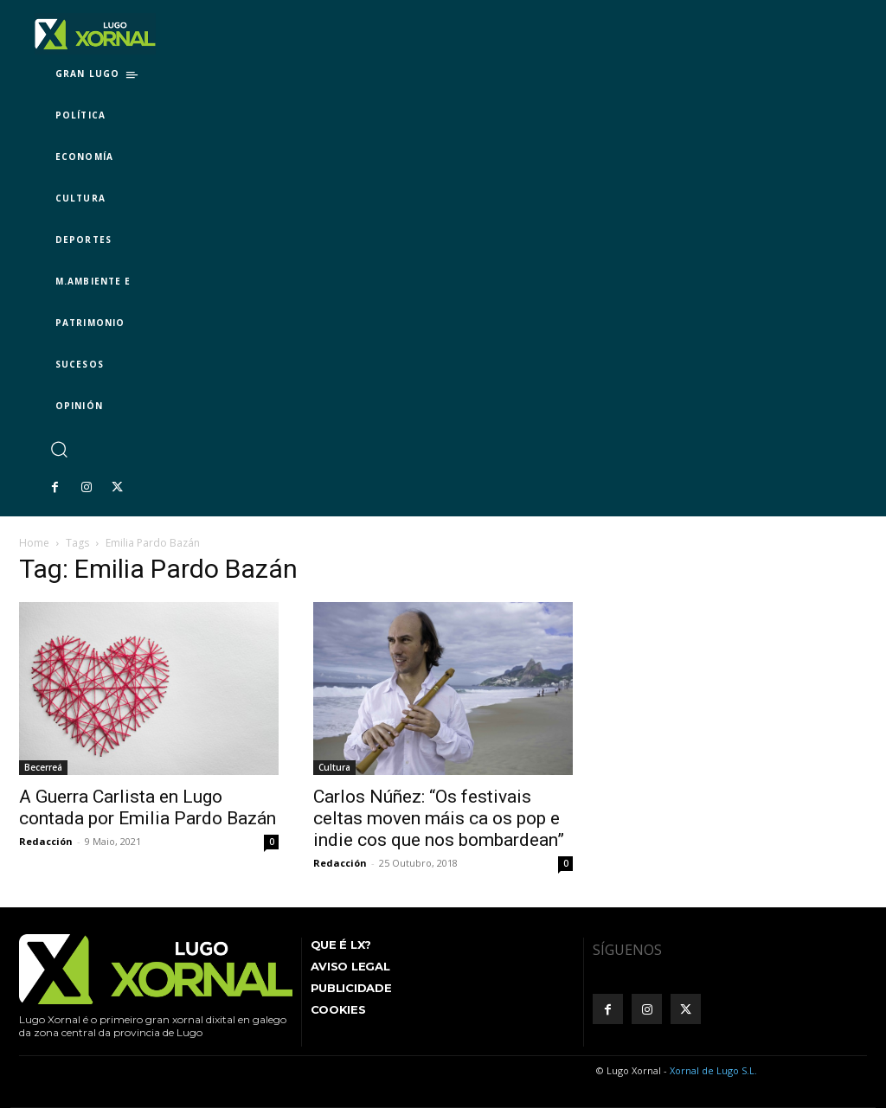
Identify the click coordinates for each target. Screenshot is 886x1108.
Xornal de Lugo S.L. (713, 1070)
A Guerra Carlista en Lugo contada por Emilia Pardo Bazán (147, 807)
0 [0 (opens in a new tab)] (565, 863)
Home (34, 542)
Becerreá (43, 767)
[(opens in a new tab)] (443, 688)
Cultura (334, 767)
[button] (58, 448)
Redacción (46, 841)
